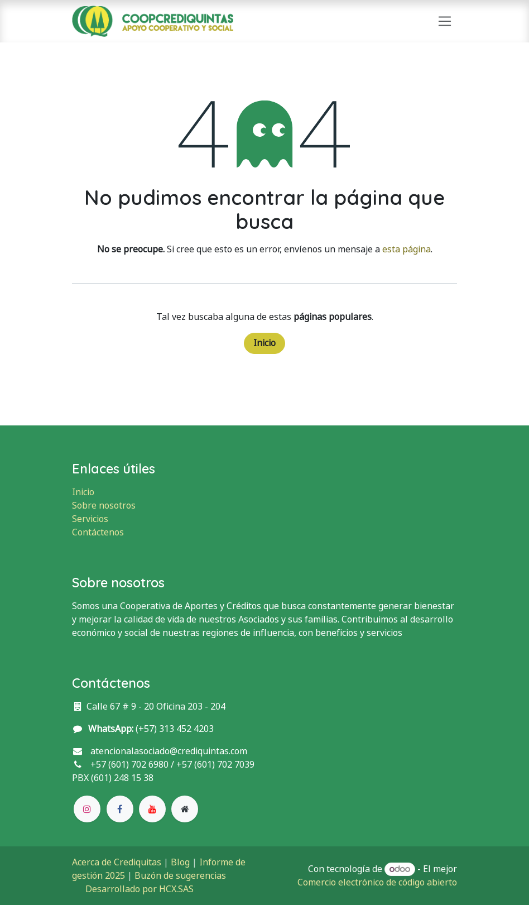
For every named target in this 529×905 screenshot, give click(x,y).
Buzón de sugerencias (180, 875)
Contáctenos (98, 532)
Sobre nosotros (104, 505)
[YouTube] (152, 809)
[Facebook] (120, 809)
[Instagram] (87, 809)
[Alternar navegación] (445, 21)
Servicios (90, 519)
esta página (406, 249)
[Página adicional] (184, 809)
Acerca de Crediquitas (116, 862)
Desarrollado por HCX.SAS (139, 889)
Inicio (264, 343)
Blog (180, 862)
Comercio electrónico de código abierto (377, 882)
